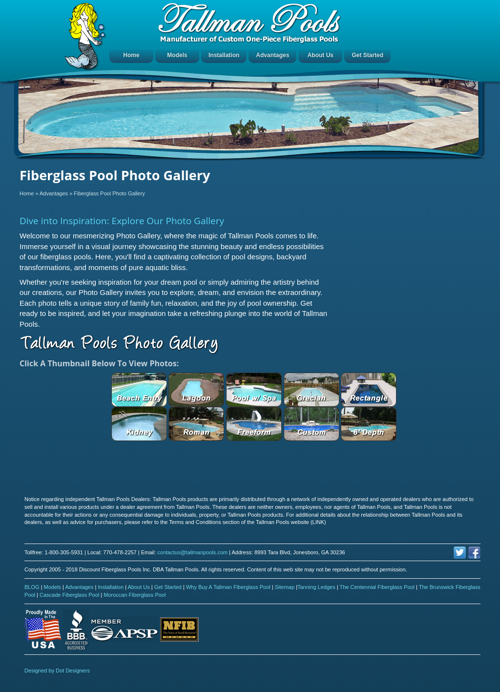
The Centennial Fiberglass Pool (377, 587)
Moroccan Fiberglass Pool (135, 595)
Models (177, 55)
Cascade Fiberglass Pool (70, 595)
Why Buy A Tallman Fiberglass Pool (229, 587)
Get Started (367, 55)
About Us (320, 55)
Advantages (272, 55)
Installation (223, 55)
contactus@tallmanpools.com (192, 552)
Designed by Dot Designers (57, 670)
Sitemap (285, 587)
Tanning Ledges (317, 587)
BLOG (32, 587)
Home (131, 55)
